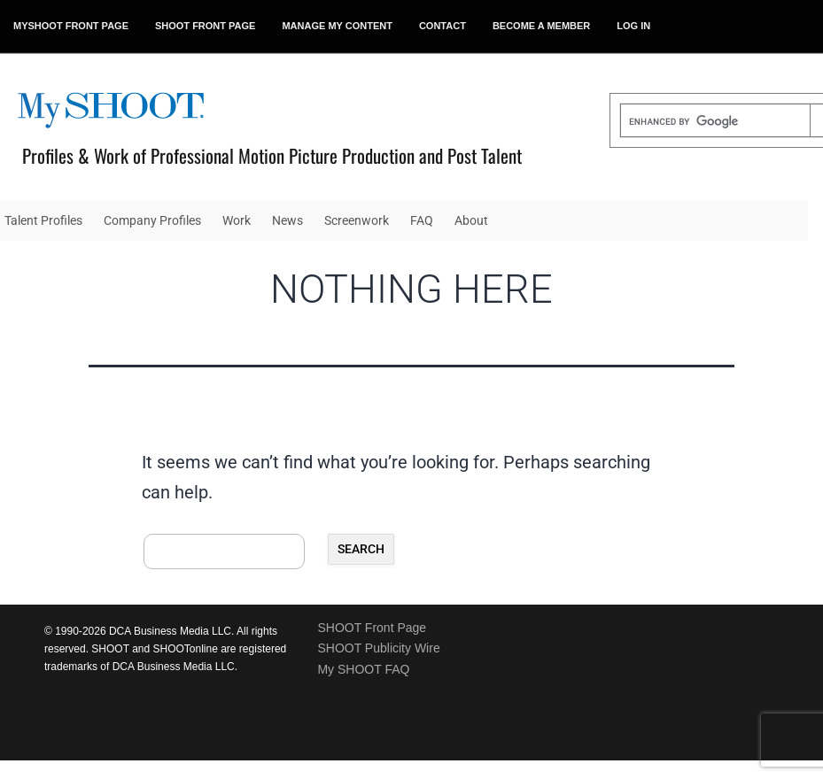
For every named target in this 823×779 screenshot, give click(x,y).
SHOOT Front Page (371, 628)
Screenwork (356, 220)
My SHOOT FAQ (363, 669)
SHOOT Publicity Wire (378, 648)
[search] (715, 122)
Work (236, 220)
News (287, 220)
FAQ (421, 220)
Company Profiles (152, 220)
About (471, 220)
